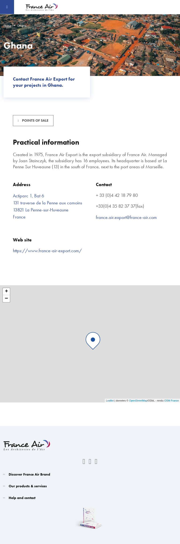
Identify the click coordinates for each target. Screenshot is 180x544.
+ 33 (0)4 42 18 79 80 (117, 195)
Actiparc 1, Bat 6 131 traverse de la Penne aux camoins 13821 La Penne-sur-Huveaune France (47, 206)
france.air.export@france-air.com (126, 217)
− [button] (6, 298)
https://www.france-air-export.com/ (47, 251)
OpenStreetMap (138, 400)
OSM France (171, 400)
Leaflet (110, 400)
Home (7, 25)
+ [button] (6, 291)
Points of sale (35, 120)
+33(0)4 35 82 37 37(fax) (120, 206)
